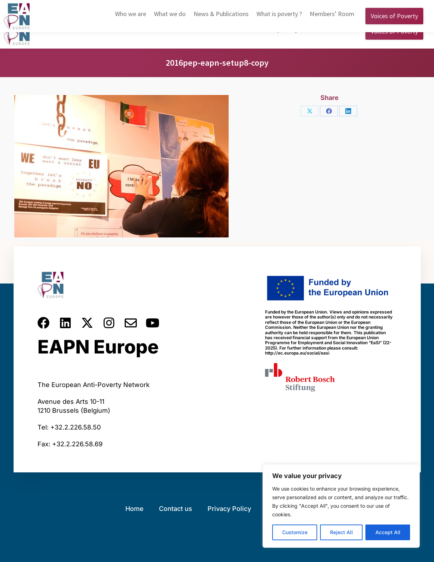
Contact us (175, 508)
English (308, 7)
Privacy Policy (229, 508)
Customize (295, 532)
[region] (341, 506)
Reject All (341, 532)
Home (134, 508)
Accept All (387, 532)
